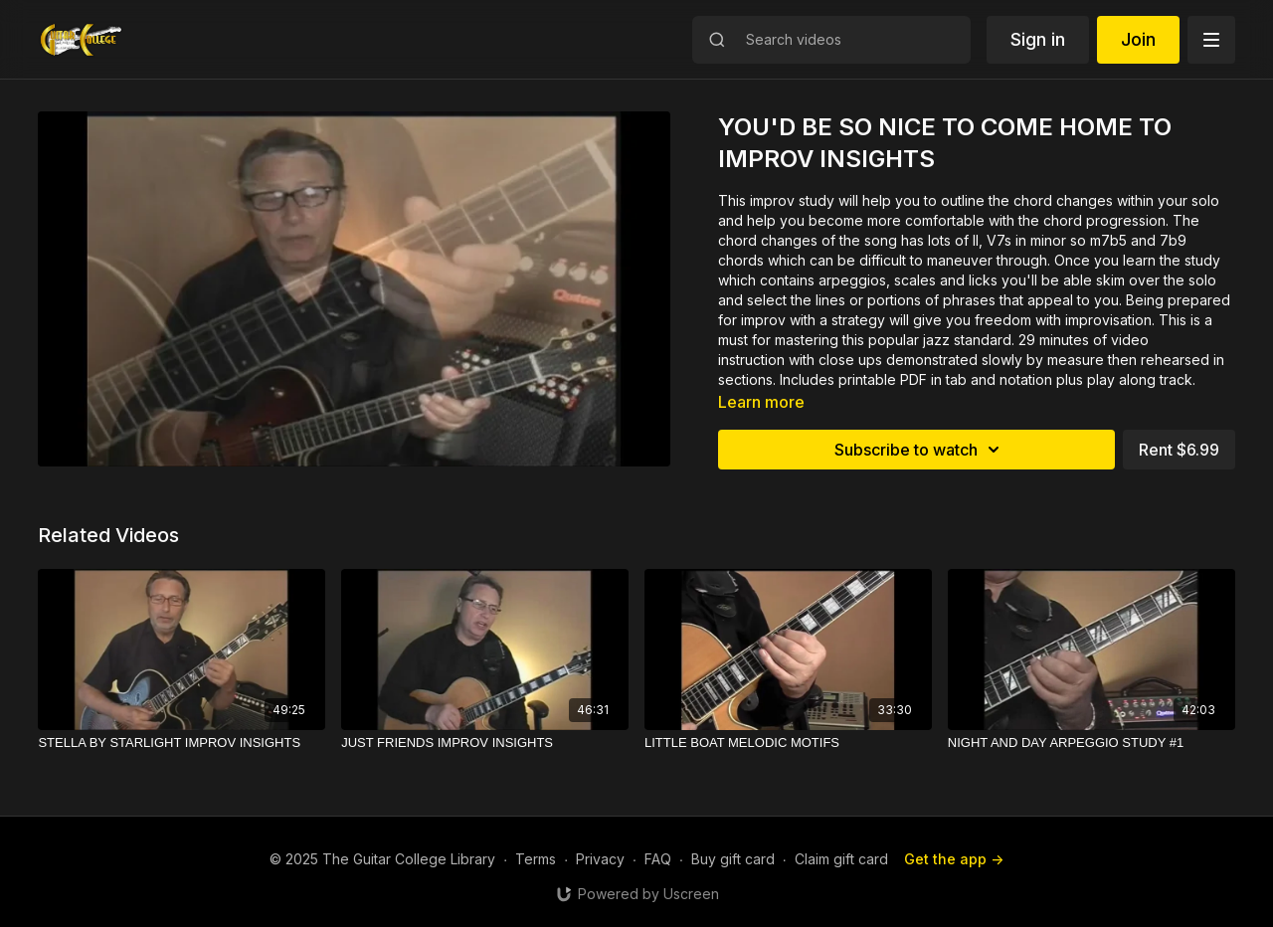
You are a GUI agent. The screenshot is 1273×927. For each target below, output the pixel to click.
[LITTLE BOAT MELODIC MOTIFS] (788, 743)
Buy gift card (733, 858)
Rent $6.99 (1179, 450)
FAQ (657, 858)
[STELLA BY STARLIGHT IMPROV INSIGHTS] (181, 743)
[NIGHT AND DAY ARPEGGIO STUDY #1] (1091, 743)
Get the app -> (953, 858)
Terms (535, 858)
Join (1138, 39)
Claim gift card (841, 858)
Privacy (600, 858)
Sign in (1037, 39)
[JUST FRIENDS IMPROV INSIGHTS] (485, 743)
